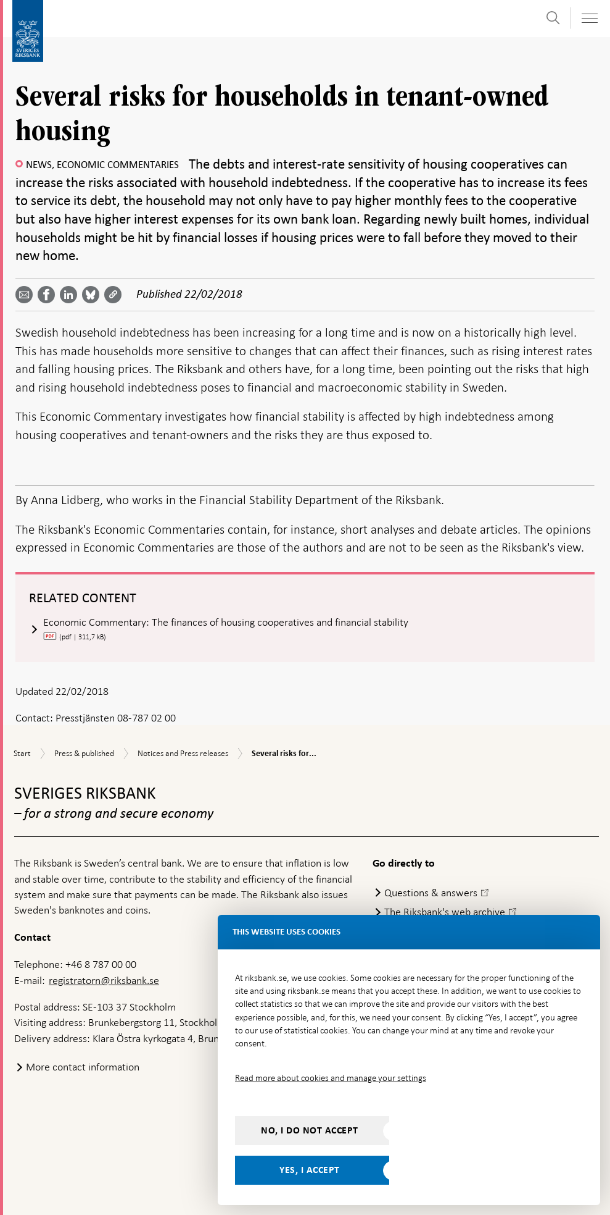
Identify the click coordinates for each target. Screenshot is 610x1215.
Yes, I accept (309, 1170)
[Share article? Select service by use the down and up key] (70, 294)
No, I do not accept (309, 1130)
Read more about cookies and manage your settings (330, 1077)
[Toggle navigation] (589, 18)
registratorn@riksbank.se (104, 980)
